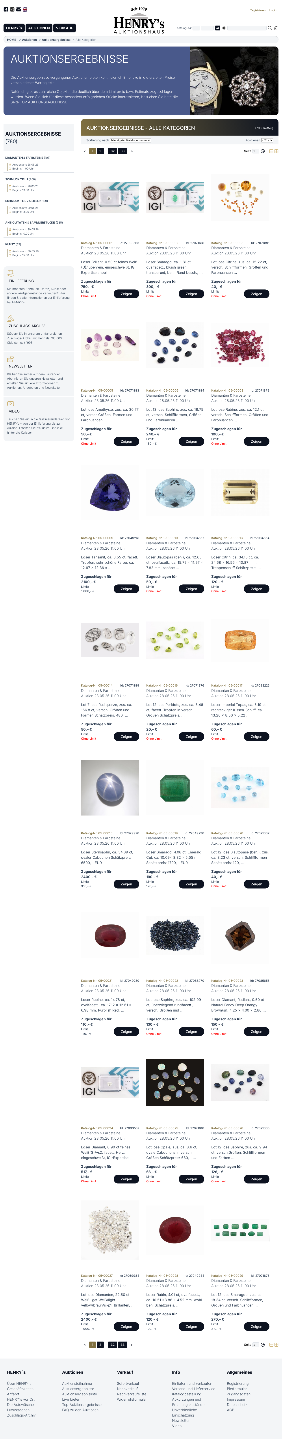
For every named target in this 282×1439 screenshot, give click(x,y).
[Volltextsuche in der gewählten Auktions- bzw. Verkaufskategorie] (247, 28)
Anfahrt (13, 1394)
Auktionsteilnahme (77, 1383)
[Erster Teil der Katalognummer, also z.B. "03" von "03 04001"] (196, 28)
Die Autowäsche (20, 1404)
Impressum (236, 1399)
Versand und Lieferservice (193, 1389)
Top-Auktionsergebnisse (82, 1404)
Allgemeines (239, 1372)
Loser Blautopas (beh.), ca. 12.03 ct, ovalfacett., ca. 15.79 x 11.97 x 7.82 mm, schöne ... (174, 562)
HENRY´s (14, 28)
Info (176, 1372)
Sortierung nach (97, 140)
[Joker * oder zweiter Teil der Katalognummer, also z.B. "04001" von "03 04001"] (207, 28)
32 (113, 151)
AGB (230, 1410)
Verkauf (125, 1372)
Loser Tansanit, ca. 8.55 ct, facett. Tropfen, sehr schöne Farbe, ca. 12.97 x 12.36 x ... (109, 562)
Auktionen (29, 39)
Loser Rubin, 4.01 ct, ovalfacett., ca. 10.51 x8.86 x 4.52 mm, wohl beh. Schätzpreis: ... (174, 1299)
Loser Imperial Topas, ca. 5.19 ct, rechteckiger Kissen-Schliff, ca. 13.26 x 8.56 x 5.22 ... (239, 709)
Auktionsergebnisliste (79, 1394)
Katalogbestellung (186, 1394)
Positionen (252, 140)
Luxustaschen (18, 1410)
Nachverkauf (127, 1389)
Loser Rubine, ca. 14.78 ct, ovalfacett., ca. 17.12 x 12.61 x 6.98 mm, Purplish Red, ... (106, 1004)
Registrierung (238, 1383)
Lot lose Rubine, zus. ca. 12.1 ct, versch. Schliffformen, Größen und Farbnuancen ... (239, 414)
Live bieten (71, 1399)
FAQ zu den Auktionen (80, 1410)
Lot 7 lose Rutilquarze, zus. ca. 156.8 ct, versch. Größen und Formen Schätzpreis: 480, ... (106, 709)
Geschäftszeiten (20, 1389)
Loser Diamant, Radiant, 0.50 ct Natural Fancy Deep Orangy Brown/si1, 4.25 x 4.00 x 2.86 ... (238, 1004)
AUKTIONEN (39, 28)
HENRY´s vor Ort (21, 1399)
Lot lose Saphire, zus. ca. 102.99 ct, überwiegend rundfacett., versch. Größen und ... (173, 1004)
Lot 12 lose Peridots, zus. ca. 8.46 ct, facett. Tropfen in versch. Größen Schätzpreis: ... (174, 709)
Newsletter (181, 1420)
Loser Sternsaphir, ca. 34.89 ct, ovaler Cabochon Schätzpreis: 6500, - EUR (107, 857)
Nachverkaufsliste (131, 1394)
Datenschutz (237, 1404)
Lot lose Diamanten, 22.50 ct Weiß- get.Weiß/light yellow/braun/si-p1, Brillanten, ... (108, 1299)
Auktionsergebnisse (56, 39)
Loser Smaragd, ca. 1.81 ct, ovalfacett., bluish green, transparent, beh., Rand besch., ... (174, 267)
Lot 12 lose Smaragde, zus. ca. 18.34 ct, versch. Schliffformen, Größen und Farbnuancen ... (237, 1299)
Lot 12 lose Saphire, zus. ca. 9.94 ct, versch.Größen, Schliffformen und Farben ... (239, 1152)
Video (177, 1426)
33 (123, 151)
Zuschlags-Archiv (21, 1415)
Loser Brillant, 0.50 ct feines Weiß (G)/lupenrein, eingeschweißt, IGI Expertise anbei (109, 267)
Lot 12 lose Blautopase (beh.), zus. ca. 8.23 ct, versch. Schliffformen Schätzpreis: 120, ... (240, 857)
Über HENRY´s (19, 1383)
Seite (247, 151)
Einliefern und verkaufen (192, 1383)
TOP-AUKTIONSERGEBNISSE (43, 102)
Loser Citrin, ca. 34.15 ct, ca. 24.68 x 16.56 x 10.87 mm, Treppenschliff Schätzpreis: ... (236, 562)
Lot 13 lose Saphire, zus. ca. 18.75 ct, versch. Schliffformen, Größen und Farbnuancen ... (174, 414)
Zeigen (126, 294)
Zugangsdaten (238, 1394)
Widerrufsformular (132, 1399)
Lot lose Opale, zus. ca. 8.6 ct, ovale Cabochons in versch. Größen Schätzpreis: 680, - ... (171, 1152)
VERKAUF (64, 28)
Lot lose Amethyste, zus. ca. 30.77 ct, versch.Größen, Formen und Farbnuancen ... (110, 414)
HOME (11, 39)
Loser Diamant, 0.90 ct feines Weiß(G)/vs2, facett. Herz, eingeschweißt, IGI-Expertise (105, 1152)
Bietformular (237, 1389)
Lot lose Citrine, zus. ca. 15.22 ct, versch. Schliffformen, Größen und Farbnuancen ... (239, 267)
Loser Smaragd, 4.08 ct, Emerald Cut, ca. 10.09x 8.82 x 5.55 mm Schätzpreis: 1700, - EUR (173, 857)
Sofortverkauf (128, 1383)
